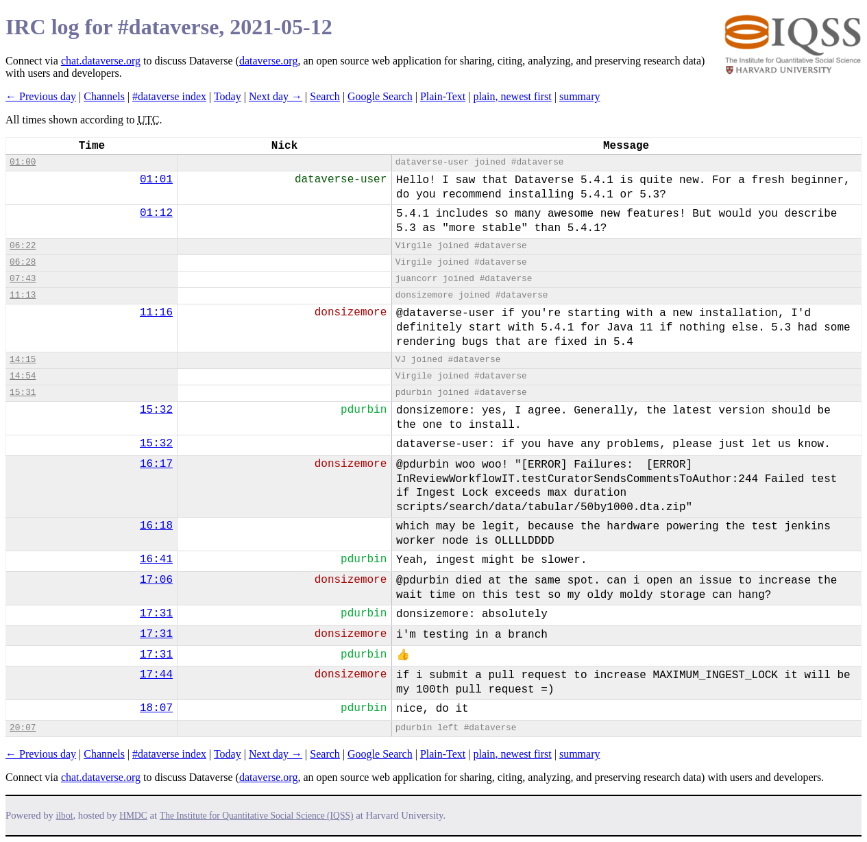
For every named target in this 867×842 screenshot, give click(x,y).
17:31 (156, 614)
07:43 (23, 279)
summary (579, 96)
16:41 (156, 559)
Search (325, 96)
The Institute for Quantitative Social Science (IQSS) (257, 815)
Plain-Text (442, 96)
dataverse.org (268, 61)
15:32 (156, 410)
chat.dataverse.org (101, 61)
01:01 (156, 179)
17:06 (156, 580)
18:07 (156, 708)
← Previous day (40, 96)
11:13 (23, 295)
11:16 (156, 312)
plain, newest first (513, 96)
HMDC (133, 815)
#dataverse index (169, 96)
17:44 (156, 675)
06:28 (23, 262)
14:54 (23, 376)
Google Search (380, 96)
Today (227, 96)
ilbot (64, 815)
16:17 (156, 464)
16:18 (156, 526)
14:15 (23, 359)
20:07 (23, 728)
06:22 (23, 246)
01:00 (23, 162)
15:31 (23, 392)
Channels (104, 96)
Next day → (275, 96)
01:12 (156, 213)
